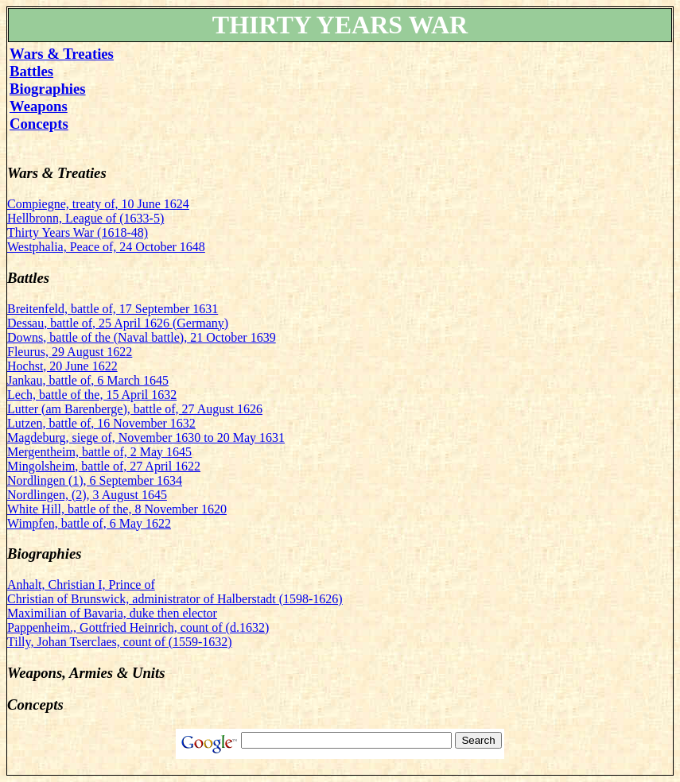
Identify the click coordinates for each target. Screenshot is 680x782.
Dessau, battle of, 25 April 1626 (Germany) (117, 323)
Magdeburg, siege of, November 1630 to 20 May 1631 (146, 437)
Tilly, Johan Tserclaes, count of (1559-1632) (119, 641)
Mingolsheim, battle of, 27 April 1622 (103, 466)
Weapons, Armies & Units (86, 672)
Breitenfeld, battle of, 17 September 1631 (112, 309)
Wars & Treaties (62, 53)
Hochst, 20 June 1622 (62, 366)
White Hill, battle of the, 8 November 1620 (117, 509)
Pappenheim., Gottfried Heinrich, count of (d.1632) (138, 627)
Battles (31, 71)
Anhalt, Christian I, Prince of (81, 584)
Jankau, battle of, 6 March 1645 (88, 380)
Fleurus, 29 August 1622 (69, 351)
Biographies (48, 88)
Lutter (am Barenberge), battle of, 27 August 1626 (134, 409)
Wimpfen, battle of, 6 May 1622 (89, 523)
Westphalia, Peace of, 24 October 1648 (106, 247)
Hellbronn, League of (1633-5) (85, 218)
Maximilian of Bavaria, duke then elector (112, 613)
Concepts (39, 123)
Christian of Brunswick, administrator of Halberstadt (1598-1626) (175, 599)
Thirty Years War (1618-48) (77, 232)
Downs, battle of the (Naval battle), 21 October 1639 (141, 337)
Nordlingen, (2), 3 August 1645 (87, 494)
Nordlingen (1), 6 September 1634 (94, 480)
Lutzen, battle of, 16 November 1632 (101, 423)
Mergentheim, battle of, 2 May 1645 (99, 452)
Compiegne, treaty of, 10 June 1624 (98, 204)
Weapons (39, 106)
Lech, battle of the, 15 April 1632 (92, 394)
